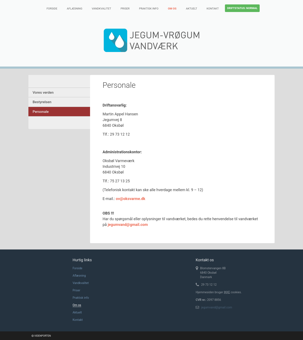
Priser (125, 8)
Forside (52, 8)
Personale (41, 111)
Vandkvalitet (101, 8)
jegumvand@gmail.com (216, 307)
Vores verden (43, 92)
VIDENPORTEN (41, 335)
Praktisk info (148, 8)
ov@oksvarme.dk (130, 198)
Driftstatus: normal (242, 8)
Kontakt (213, 8)
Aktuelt (191, 8)
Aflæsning (74, 8)
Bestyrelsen (42, 102)
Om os (172, 8)
